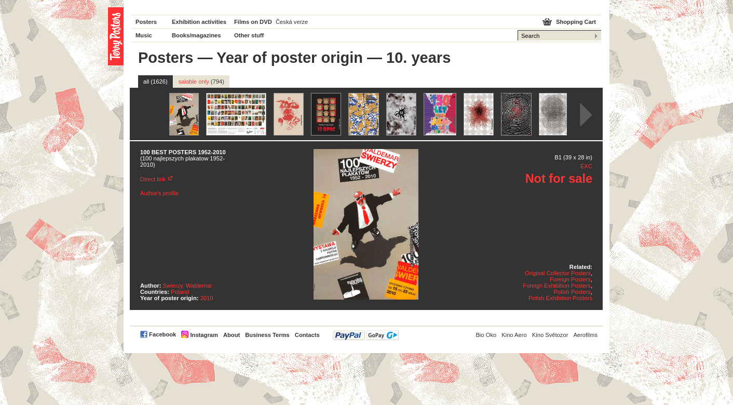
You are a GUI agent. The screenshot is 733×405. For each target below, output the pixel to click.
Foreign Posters (570, 279)
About (231, 335)
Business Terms (267, 335)
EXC (586, 166)
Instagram (204, 335)
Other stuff (249, 35)
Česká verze (292, 22)
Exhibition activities (199, 22)
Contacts (307, 335)
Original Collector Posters (558, 273)
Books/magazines (196, 35)
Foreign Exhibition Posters (557, 285)
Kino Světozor (550, 335)
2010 (206, 298)
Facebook (162, 334)
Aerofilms (585, 335)
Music (143, 35)
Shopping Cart (576, 22)
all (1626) (155, 81)
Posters (146, 22)
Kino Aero (514, 335)
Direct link (153, 179)
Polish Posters (572, 292)
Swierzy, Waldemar (187, 285)
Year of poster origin (289, 57)
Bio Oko (486, 335)
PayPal (366, 335)
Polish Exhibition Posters (560, 298)
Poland (180, 292)
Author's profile (159, 193)
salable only (201, 81)
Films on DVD (253, 22)
